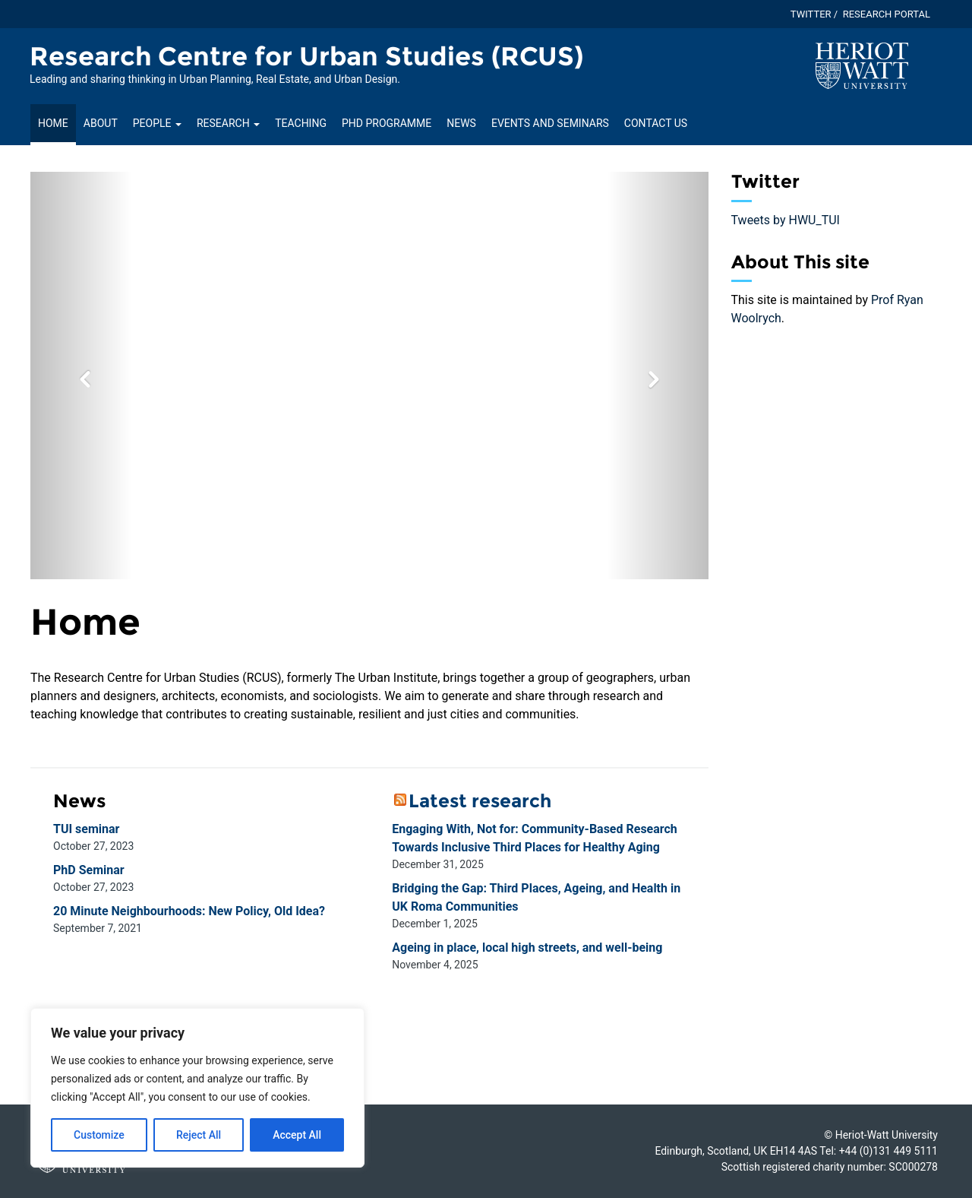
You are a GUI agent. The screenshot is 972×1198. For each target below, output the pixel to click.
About (101, 123)
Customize (99, 1135)
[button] (81, 375)
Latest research (480, 801)
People (157, 123)
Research (228, 123)
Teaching (301, 123)
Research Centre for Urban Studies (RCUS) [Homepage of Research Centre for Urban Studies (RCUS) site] (306, 56)
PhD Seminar (89, 870)
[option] (369, 375)
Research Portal (886, 14)
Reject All (198, 1135)
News (461, 123)
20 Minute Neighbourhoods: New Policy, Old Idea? (189, 911)
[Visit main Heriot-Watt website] (862, 65)
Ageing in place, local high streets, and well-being (527, 947)
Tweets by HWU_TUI (785, 220)
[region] (197, 1088)
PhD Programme (386, 123)
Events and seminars (550, 123)
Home (53, 123)
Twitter (811, 14)
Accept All (297, 1135)
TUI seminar (86, 829)
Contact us (655, 123)
